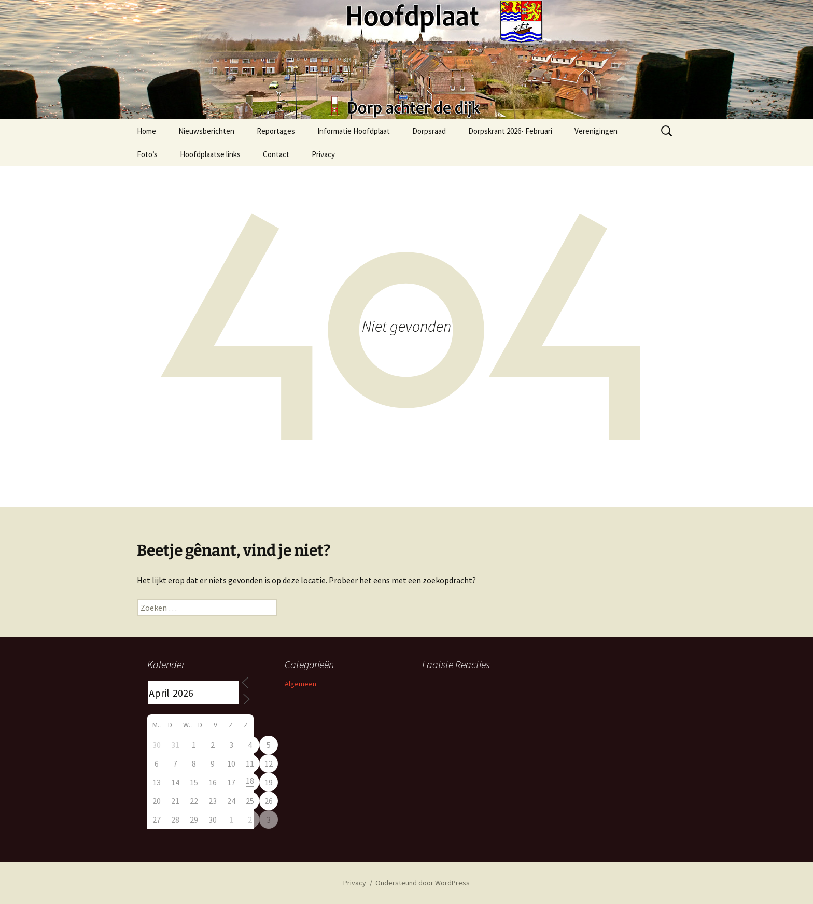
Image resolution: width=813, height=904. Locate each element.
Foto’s (147, 154)
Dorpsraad (429, 131)
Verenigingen (596, 131)
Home (146, 131)
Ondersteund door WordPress (422, 882)
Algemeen (300, 683)
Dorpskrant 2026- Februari (510, 131)
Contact (276, 154)
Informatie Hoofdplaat (353, 131)
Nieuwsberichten (206, 131)
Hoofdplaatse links (210, 154)
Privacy (323, 154)
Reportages (276, 131)
